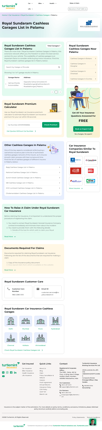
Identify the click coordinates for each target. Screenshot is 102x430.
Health (52, 3)
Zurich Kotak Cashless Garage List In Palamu (33, 178)
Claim (41, 373)
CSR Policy (43, 389)
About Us (43, 368)
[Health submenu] (55, 3)
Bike (40, 3)
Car (29, 3)
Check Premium (50, 125)
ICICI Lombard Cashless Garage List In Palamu (33, 188)
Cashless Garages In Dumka (83, 79)
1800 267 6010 (66, 385)
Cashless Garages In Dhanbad (83, 72)
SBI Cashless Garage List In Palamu (33, 183)
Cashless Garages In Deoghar (83, 65)
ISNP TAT (43, 392)
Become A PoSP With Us (77, 9)
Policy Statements (78, 417)
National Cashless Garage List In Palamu (33, 172)
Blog (41, 371)
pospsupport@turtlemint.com (70, 396)
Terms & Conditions (93, 417)
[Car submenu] (31, 3)
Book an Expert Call (83, 129)
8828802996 (88, 385)
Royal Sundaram (28, 15)
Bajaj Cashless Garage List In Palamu (33, 167)
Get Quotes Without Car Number (21, 131)
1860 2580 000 (18, 295)
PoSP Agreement (46, 382)
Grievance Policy (45, 387)
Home (4, 15)
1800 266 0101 (66, 392)
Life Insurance (27, 375)
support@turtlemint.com (70, 387)
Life (29, 9)
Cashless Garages (43, 15)
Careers (42, 380)
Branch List (43, 394)
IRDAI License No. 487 (90, 370)
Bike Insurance (27, 371)
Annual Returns (45, 385)
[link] (52, 92)
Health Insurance (28, 373)
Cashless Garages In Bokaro (83, 58)
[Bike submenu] (43, 3)
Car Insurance (14, 15)
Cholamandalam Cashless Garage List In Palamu (33, 193)
